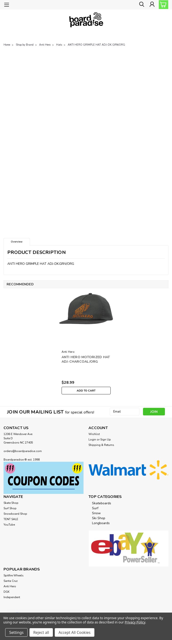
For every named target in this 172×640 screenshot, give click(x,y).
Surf (95, 508)
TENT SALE (11, 519)
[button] (44, 478)
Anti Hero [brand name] (68, 352)
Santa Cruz (11, 581)
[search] (141, 5)
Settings (16, 632)
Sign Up (105, 439)
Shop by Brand (25, 45)
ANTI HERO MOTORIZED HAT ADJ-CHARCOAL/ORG (86, 359)
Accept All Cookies (75, 632)
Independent (12, 597)
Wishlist (94, 434)
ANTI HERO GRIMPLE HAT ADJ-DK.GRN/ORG (96, 45)
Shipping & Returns (101, 445)
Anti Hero (44, 45)
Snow (96, 513)
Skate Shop (11, 503)
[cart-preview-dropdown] (162, 4)
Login (92, 439)
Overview (16, 242)
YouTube (9, 525)
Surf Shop (10, 508)
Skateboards (101, 503)
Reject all (41, 632)
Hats (59, 45)
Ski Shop (98, 518)
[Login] (151, 5)
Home (7, 45)
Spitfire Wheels (14, 575)
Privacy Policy (135, 622)
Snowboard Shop (15, 514)
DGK (6, 592)
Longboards (101, 523)
